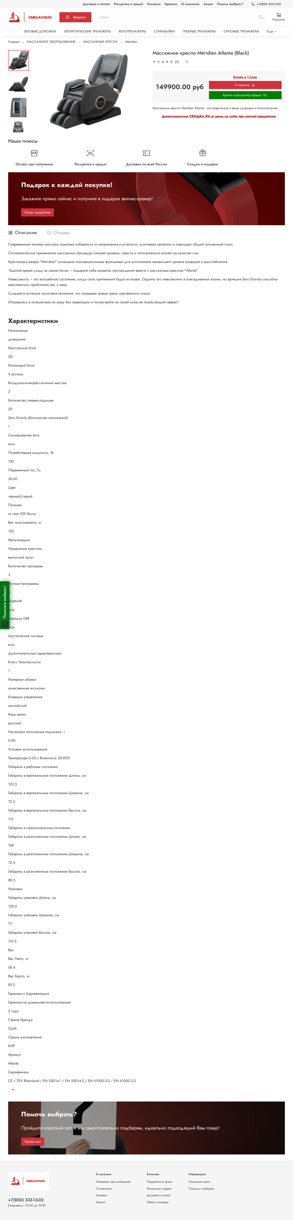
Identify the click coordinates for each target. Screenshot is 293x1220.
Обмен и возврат (157, 1202)
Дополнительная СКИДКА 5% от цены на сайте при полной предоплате (219, 116)
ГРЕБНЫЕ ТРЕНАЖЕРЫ (199, 31)
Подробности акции (159, 1182)
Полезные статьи (199, 1182)
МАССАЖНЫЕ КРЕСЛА (100, 41)
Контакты (154, 4)
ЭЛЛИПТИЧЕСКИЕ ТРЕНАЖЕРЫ (87, 31)
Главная (13, 41)
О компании (190, 4)
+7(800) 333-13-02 (266, 4)
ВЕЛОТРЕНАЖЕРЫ (132, 31)
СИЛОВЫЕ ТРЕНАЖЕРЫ (241, 31)
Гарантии (171, 4)
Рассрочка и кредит (128, 4)
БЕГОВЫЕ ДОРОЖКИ (40, 31)
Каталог (75, 17)
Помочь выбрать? (230, 4)
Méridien (131, 41)
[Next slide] (18, 127)
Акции (208, 4)
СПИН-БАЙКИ (164, 31)
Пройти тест (33, 1141)
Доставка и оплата (96, 4)
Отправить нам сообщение (113, 1182)
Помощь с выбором (201, 1189)
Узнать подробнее (37, 212)
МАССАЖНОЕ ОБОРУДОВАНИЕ (51, 41)
